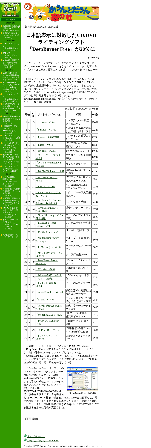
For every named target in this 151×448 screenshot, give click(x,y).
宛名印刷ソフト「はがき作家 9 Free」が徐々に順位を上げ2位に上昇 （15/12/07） (11, 107)
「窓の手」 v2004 (45, 269)
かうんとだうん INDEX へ (41, 440)
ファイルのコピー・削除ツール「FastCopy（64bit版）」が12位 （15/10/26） (11, 181)
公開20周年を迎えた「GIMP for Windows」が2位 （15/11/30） (11, 129)
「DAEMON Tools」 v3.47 (50, 171)
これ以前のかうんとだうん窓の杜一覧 (11, 236)
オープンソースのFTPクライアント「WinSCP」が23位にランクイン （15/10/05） (11, 224)
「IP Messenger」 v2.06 (48, 247)
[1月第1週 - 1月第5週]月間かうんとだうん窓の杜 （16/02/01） (11, 28)
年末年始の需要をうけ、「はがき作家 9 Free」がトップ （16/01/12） (11, 63)
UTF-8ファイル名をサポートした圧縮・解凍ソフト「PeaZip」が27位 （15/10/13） (11, 212)
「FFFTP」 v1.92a (45, 186)
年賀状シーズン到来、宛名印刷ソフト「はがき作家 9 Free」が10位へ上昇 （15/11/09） (11, 159)
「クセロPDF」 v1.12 (47, 330)
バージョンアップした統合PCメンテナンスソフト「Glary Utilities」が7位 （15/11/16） (11, 147)
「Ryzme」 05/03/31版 (48, 137)
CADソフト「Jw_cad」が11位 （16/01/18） (10, 55)
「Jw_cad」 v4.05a (46, 150)
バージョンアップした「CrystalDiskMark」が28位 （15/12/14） (11, 97)
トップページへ (34, 436)
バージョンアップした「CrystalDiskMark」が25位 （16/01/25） (11, 46)
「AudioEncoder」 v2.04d (49, 292)
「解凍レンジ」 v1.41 (48, 232)
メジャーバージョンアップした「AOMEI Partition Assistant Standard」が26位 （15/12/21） (11, 87)
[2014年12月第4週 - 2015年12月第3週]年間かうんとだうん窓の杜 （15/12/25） (11, 76)
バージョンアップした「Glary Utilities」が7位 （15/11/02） (11, 168)
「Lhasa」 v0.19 (44, 144)
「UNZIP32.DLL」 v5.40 (49, 314)
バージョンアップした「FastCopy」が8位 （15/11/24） (11, 137)
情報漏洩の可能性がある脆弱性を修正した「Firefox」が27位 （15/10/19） (11, 201)
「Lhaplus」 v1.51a (46, 129)
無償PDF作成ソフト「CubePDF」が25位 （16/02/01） (11, 35)
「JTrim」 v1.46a (45, 299)
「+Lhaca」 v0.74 (45, 122)
